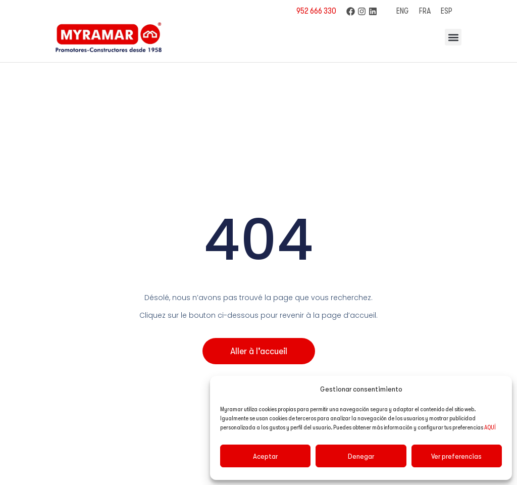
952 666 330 (316, 11)
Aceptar (265, 456)
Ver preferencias (456, 456)
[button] (453, 37)
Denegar (361, 456)
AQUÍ (490, 427)
